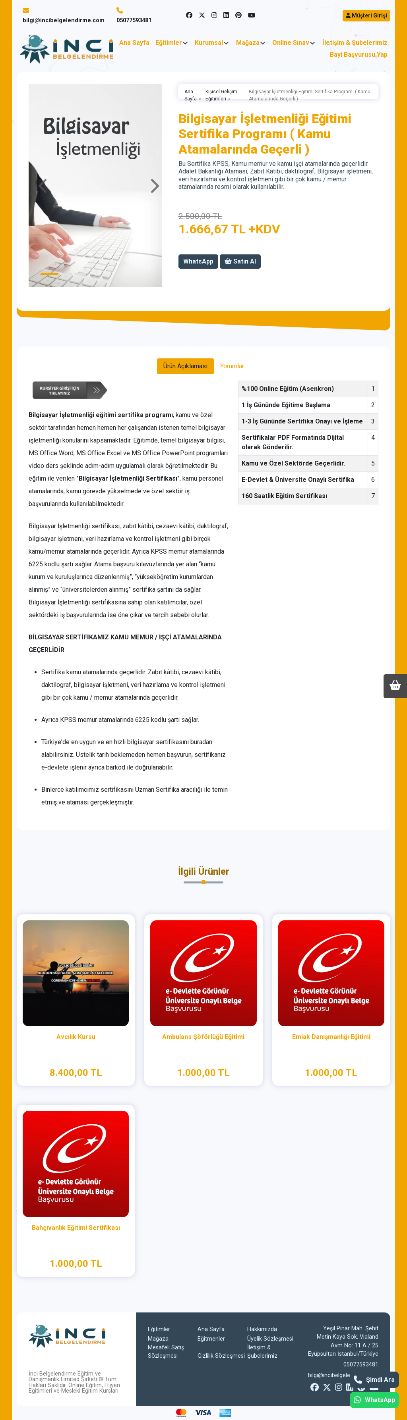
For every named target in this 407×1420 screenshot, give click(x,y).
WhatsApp (374, 1400)
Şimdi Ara (374, 1380)
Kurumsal (209, 42)
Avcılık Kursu (75, 1037)
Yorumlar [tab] (232, 366)
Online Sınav (290, 42)
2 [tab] (66, 274)
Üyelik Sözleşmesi (270, 1338)
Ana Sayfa (134, 42)
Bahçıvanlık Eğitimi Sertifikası (76, 1227)
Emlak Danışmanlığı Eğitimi (331, 1037)
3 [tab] (80, 274)
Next (154, 186)
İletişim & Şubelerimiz (355, 42)
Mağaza (248, 42)
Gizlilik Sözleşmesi (221, 1356)
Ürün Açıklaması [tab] (185, 366)
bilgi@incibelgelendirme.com (64, 20)
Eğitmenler (211, 1338)
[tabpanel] (99, 185)
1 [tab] (49, 274)
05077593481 (133, 20)
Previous (43, 186)
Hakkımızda (262, 1329)
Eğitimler (168, 42)
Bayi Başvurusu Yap (359, 54)
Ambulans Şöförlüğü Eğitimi (203, 1037)
